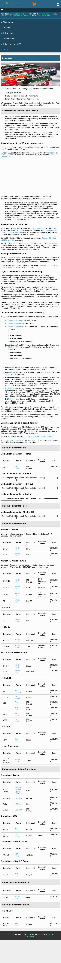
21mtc (20, 367)
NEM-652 (12, 399)
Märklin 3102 (17, 594)
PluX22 (11, 367)
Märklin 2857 (17, 601)
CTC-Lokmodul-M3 (49, 230)
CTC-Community (43, 16)
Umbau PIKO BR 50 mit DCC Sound (39, 437)
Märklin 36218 (17, 641)
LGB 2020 (18, 810)
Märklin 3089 (17, 581)
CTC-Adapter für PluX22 (13, 232)
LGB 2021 (18, 804)
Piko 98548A (17, 697)
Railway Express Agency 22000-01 (18, 791)
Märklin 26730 (17, 761)
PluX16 (11, 372)
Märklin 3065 (17, 588)
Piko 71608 (17, 467)
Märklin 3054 (17, 549)
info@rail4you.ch (45, 14)
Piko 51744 (17, 703)
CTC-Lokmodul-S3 (19, 217)
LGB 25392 (17, 855)
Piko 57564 (17, 709)
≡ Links (4, 49)
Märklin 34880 (17, 621)
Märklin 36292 (17, 666)
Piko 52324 (17, 714)
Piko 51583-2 (18, 691)
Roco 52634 (17, 740)
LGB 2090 (18, 798)
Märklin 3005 (17, 555)
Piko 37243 (17, 829)
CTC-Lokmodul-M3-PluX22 (15, 324)
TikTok (10, 16)
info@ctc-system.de (21, 14)
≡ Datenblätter (7, 39)
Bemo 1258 (17, 924)
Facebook (26, 16)
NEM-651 (9, 388)
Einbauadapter (34, 147)
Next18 (26, 377)
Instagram (18, 16)
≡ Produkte (6, 28)
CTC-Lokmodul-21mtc (13, 321)
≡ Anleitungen (7, 33)
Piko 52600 (17, 720)
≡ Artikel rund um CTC (11, 44)
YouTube (4, 16)
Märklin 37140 (17, 646)
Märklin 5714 (17, 897)
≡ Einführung (7, 22)
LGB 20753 (17, 835)
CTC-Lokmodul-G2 (38, 228)
